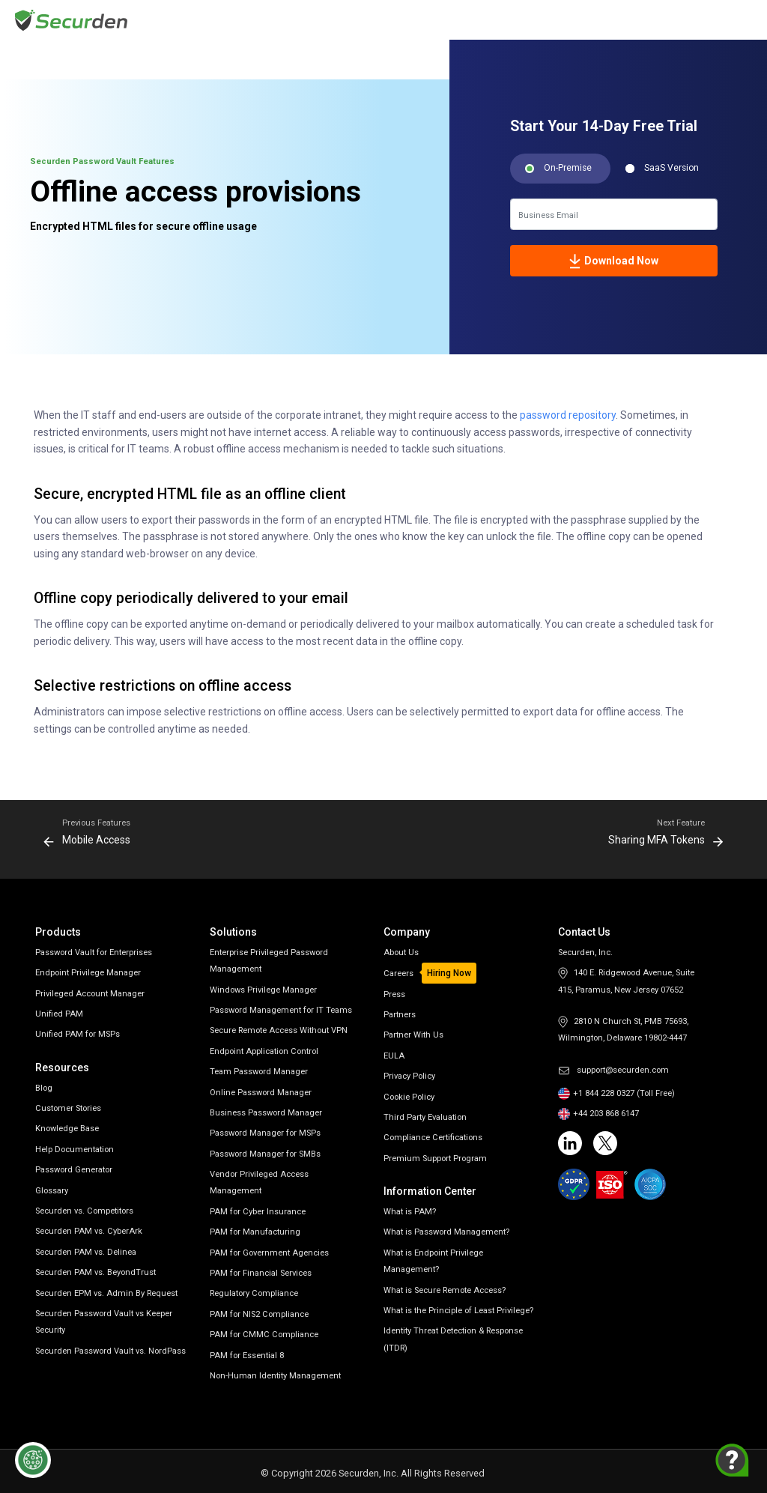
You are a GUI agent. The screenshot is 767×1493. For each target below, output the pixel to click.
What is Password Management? (446, 1232)
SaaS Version (671, 168)
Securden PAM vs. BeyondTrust (95, 1272)
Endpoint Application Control (264, 1051)
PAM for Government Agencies (269, 1253)
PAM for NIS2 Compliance (259, 1314)
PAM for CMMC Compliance (264, 1334)
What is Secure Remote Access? (445, 1290)
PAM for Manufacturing (255, 1232)
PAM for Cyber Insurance (258, 1212)
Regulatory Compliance (254, 1293)
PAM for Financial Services (261, 1273)
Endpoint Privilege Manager (88, 973)
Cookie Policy (409, 1097)
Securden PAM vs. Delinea (85, 1252)
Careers (398, 973)
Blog (43, 1088)
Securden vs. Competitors (84, 1211)
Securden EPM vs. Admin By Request (106, 1293)
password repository (568, 415)
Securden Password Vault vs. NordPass (110, 1351)
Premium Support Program (435, 1158)
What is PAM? (410, 1212)
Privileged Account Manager (90, 994)
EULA (394, 1056)
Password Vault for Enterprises (93, 952)
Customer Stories (68, 1108)
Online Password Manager (261, 1092)
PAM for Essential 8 (247, 1355)
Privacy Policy (409, 1076)
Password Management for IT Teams (281, 1010)
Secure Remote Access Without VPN (279, 1030)
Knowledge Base (67, 1128)
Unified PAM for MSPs (77, 1034)
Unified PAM (59, 1014)
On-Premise (568, 168)
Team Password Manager (259, 1071)
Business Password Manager (266, 1113)
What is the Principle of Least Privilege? (458, 1310)
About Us (401, 952)
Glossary (51, 1191)
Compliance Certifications (433, 1137)
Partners (400, 1015)
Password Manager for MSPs (265, 1133)
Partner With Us (413, 1035)
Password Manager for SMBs (265, 1154)
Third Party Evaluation (425, 1117)
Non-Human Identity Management (275, 1376)
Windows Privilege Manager (263, 990)
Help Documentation (74, 1149)
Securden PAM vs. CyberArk (88, 1231)
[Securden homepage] (73, 19)
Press (394, 994)
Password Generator (73, 1170)
